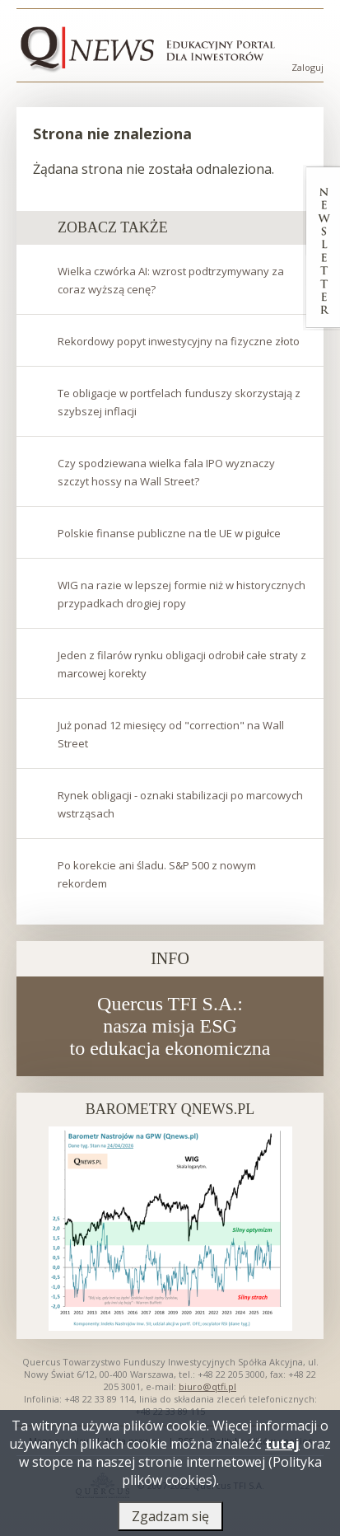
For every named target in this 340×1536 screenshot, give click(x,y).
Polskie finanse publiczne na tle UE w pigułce (169, 533)
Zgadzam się (170, 1521)
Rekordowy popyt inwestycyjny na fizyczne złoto (179, 341)
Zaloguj (307, 67)
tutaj (282, 1449)
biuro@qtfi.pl (207, 1386)
